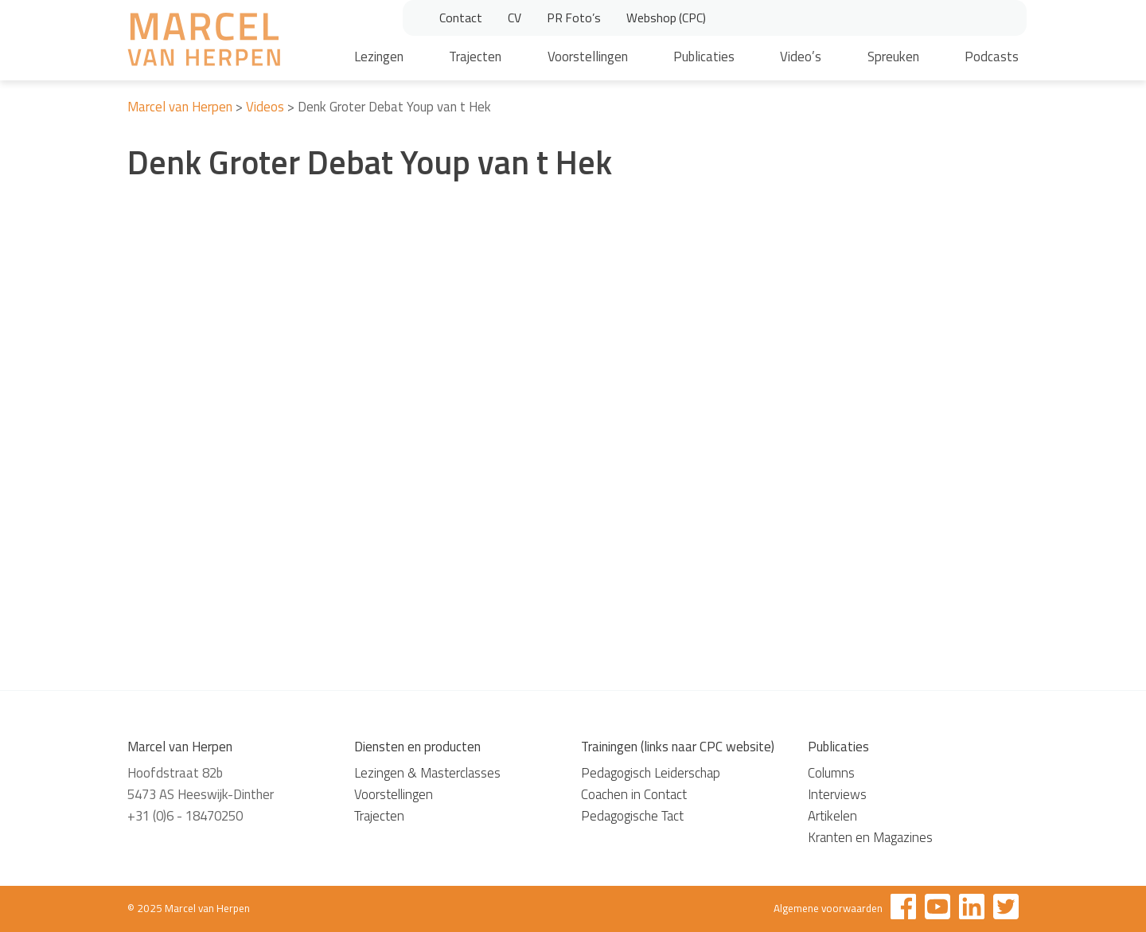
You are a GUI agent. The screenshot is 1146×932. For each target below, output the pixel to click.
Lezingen (378, 56)
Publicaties (704, 56)
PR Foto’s (574, 17)
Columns (831, 772)
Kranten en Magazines (870, 837)
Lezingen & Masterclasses (427, 772)
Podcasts (992, 56)
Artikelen (832, 815)
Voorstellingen (588, 56)
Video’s (800, 56)
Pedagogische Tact (632, 815)
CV (514, 17)
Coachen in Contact (634, 794)
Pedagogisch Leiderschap (650, 772)
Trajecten (475, 56)
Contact (460, 17)
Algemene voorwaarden (828, 908)
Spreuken (893, 56)
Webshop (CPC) (666, 17)
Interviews (837, 794)
